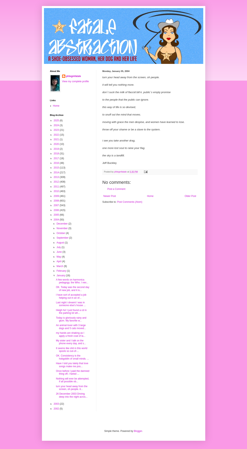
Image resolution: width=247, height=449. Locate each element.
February (61, 270)
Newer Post (109, 196)
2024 (57, 125)
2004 (57, 219)
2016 (57, 163)
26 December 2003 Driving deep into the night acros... (71, 395)
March (60, 266)
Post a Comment (116, 189)
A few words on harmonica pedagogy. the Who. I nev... (72, 281)
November (62, 228)
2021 (57, 139)
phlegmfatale (73, 76)
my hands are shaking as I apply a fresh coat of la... (70, 334)
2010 (57, 191)
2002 (57, 408)
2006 (57, 210)
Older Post (190, 196)
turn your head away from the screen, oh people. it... (71, 388)
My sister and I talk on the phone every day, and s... (71, 342)
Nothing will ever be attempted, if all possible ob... (72, 380)
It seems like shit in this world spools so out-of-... (71, 349)
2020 (57, 144)
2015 (57, 167)
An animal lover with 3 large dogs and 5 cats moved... (71, 326)
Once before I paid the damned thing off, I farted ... (72, 372)
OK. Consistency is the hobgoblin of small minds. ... (72, 357)
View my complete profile (75, 81)
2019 (57, 149)
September (62, 237)
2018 (57, 153)
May (59, 256)
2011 (57, 186)
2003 (57, 403)
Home (150, 196)
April (59, 261)
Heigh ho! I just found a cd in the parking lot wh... (71, 311)
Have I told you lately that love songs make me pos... (72, 365)
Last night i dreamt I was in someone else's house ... (70, 304)
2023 (57, 130)
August (60, 242)
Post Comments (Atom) (129, 202)
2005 (57, 214)
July (58, 247)
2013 (57, 177)
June (59, 251)
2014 (57, 172)
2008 (57, 200)
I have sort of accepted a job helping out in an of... (71, 296)
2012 (57, 181)
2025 (57, 120)
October (61, 233)
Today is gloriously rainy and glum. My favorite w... (71, 319)
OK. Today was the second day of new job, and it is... (72, 288)
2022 (57, 134)
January (61, 275)
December (62, 223)
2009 (57, 196)
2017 (57, 158)
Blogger (138, 431)
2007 (57, 205)
